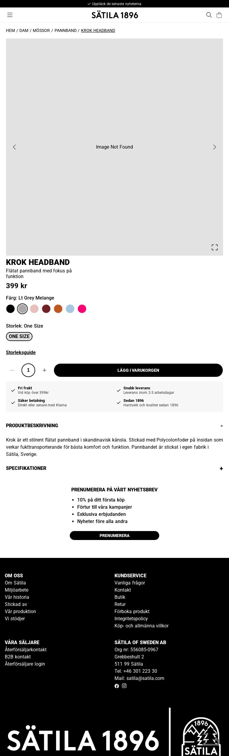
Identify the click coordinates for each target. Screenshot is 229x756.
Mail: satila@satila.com (139, 678)
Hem (10, 30)
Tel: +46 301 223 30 (135, 671)
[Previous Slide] (14, 147)
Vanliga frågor (129, 583)
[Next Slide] (215, 147)
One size (19, 336)
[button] (114, 147)
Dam (23, 30)
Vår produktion (20, 611)
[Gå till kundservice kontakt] (210, 737)
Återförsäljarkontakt (26, 649)
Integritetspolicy (131, 618)
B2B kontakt (18, 657)
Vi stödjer (15, 618)
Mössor (41, 30)
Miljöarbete (16, 590)
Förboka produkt (131, 611)
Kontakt (122, 590)
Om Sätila (15, 583)
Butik (119, 597)
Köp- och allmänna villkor (141, 626)
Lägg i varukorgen (138, 370)
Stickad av (16, 604)
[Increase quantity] (44, 370)
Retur (120, 604)
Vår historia (17, 597)
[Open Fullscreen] (215, 247)
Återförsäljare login (25, 664)
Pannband (66, 30)
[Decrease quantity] (12, 370)
